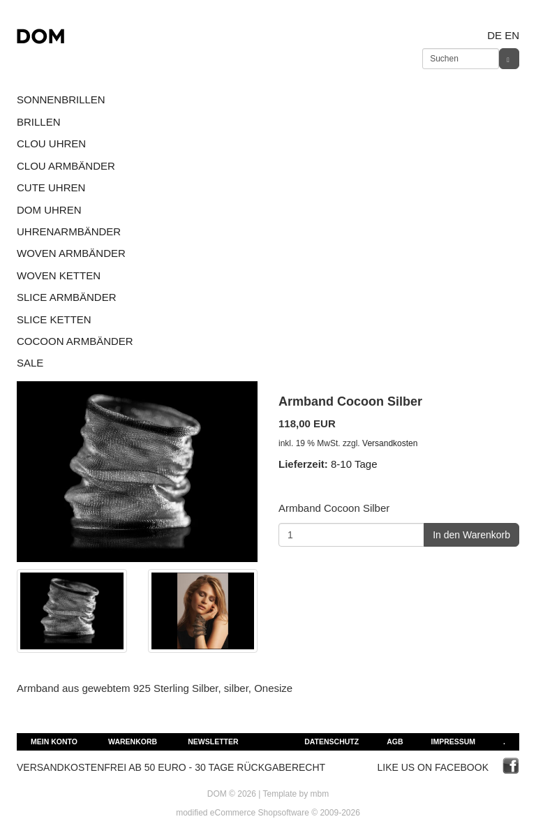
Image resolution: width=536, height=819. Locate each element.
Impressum (453, 741)
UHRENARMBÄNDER (69, 231)
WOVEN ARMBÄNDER (71, 253)
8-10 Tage (354, 464)
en (512, 35)
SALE (30, 363)
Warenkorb (132, 741)
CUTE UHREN (51, 187)
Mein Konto (54, 741)
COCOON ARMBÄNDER (75, 341)
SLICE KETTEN (54, 319)
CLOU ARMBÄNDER (66, 166)
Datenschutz (331, 741)
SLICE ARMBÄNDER (67, 297)
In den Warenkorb (471, 534)
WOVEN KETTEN (58, 275)
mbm (320, 794)
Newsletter (213, 741)
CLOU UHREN (51, 143)
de (494, 35)
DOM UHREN (49, 210)
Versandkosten (389, 443)
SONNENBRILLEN (61, 99)
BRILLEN (39, 122)
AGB (395, 741)
